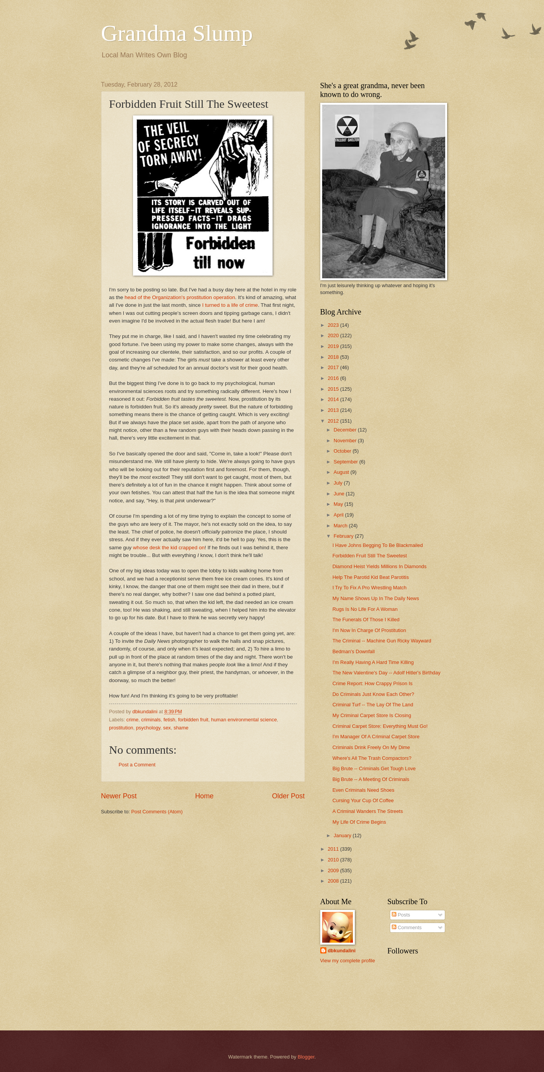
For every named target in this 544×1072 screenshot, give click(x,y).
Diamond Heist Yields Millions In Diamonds (380, 566)
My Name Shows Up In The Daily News (376, 598)
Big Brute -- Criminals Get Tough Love (374, 768)
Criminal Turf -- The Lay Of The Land (373, 704)
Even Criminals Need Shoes (363, 790)
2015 (334, 389)
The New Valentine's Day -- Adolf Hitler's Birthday (387, 673)
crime (132, 719)
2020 (334, 335)
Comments (407, 927)
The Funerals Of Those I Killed (366, 619)
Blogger (306, 1057)
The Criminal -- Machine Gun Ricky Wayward (382, 641)
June (340, 494)
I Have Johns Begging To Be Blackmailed (378, 545)
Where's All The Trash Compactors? (372, 758)
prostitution (121, 728)
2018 (334, 357)
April (339, 515)
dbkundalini (342, 950)
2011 (334, 849)
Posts (401, 915)
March (341, 525)
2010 (334, 860)
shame (180, 728)
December (346, 430)
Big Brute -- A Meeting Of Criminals (371, 779)
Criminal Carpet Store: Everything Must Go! (380, 726)
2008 (334, 881)
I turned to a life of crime (230, 305)
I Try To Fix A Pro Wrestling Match (370, 587)
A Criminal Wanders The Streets (368, 811)
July (339, 483)
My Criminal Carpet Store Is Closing (372, 715)
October (343, 451)
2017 (334, 367)
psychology (148, 728)
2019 (334, 346)
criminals (151, 719)
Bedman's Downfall (354, 651)
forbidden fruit (193, 719)
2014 (334, 399)
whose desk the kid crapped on (169, 547)
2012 (334, 421)
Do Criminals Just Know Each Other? (373, 694)
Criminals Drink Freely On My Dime (371, 747)
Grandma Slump (177, 33)
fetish (169, 719)
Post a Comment (137, 765)
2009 (334, 870)
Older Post (288, 796)
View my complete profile (347, 960)
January (343, 835)
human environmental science (244, 719)
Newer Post (119, 796)
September (346, 462)
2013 (334, 410)
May (339, 504)
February (344, 536)
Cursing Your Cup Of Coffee (363, 800)
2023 (334, 325)
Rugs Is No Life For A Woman (365, 609)
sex (167, 728)
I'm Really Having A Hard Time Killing (373, 662)
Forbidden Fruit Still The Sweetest (370, 556)
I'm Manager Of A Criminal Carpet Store (376, 736)
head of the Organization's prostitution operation (180, 297)
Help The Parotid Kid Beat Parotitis (371, 577)
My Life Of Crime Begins (359, 822)
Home (204, 796)
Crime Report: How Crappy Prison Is (373, 683)
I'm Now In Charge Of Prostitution (369, 630)
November (346, 440)
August (342, 472)
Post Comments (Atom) (157, 811)
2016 (334, 378)
